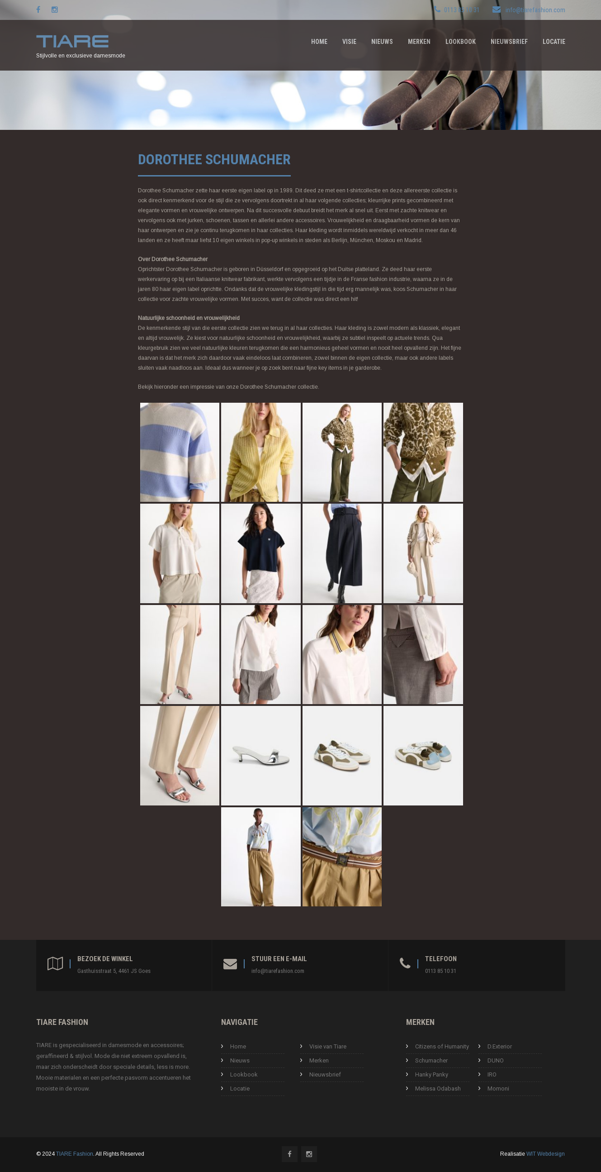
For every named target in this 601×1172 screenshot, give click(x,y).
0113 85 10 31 (440, 970)
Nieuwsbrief (509, 41)
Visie (349, 41)
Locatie (554, 41)
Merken (419, 41)
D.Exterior (499, 1046)
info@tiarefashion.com (535, 10)
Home (319, 41)
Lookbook (460, 41)
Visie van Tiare (327, 1046)
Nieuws (382, 41)
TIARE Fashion (74, 1154)
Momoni (498, 1088)
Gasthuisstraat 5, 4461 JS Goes (114, 970)
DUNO (495, 1060)
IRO (492, 1074)
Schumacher (431, 1060)
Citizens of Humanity (442, 1046)
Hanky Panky (431, 1074)
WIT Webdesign (545, 1154)
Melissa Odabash (438, 1088)
